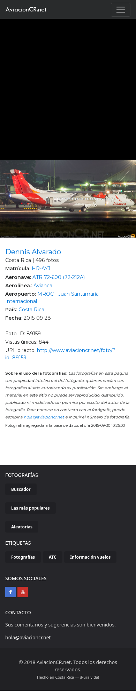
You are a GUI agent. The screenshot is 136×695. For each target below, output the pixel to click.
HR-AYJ (41, 268)
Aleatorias (21, 527)
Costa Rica (31, 309)
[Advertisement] (65, 87)
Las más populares (30, 508)
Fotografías (23, 557)
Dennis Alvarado (33, 252)
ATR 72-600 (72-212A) (58, 277)
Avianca (42, 285)
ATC (52, 557)
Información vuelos (90, 557)
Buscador (21, 489)
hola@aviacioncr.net (44, 417)
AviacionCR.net (26, 9)
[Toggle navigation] (120, 10)
